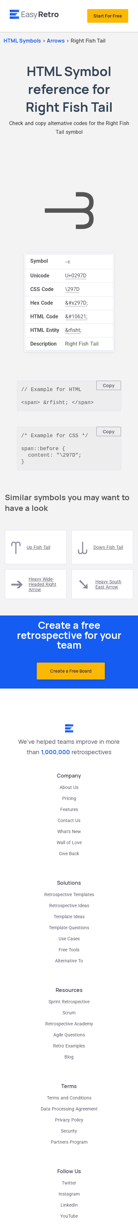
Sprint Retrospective (69, 1006)
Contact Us (69, 825)
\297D (72, 289)
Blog (69, 1062)
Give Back (69, 858)
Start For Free (107, 16)
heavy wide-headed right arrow (42, 589)
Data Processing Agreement (69, 1114)
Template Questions (69, 932)
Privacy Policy (69, 1125)
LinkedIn (69, 1210)
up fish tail (38, 552)
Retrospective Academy (69, 1029)
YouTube (69, 1221)
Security (69, 1136)
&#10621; (76, 316)
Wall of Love (69, 847)
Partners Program (69, 1147)
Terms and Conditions (69, 1103)
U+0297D (76, 276)
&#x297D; (76, 303)
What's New (69, 836)
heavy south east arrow (108, 589)
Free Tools (69, 954)
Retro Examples (69, 1051)
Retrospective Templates (69, 899)
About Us (69, 792)
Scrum (69, 1018)
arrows (56, 40)
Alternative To (69, 966)
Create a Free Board (70, 676)
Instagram (69, 1199)
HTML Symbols (22, 40)
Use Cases (69, 943)
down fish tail (108, 552)
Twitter (69, 1188)
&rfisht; (73, 330)
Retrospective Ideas (69, 910)
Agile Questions (69, 1040)
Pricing (69, 803)
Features (69, 814)
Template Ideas (69, 921)
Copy (109, 385)
